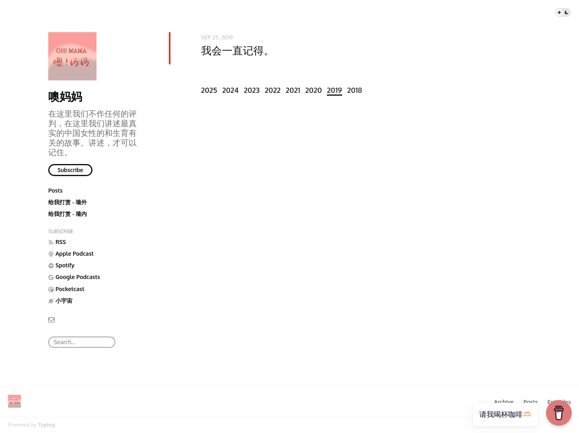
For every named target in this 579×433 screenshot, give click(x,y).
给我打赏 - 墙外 (67, 202)
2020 (313, 90)
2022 (273, 90)
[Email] (51, 319)
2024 (230, 90)
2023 (251, 90)
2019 (334, 90)
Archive (503, 401)
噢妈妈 (65, 96)
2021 (293, 90)
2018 (354, 90)
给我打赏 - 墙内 (67, 213)
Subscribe (70, 169)
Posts (55, 190)
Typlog (46, 425)
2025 (209, 90)
